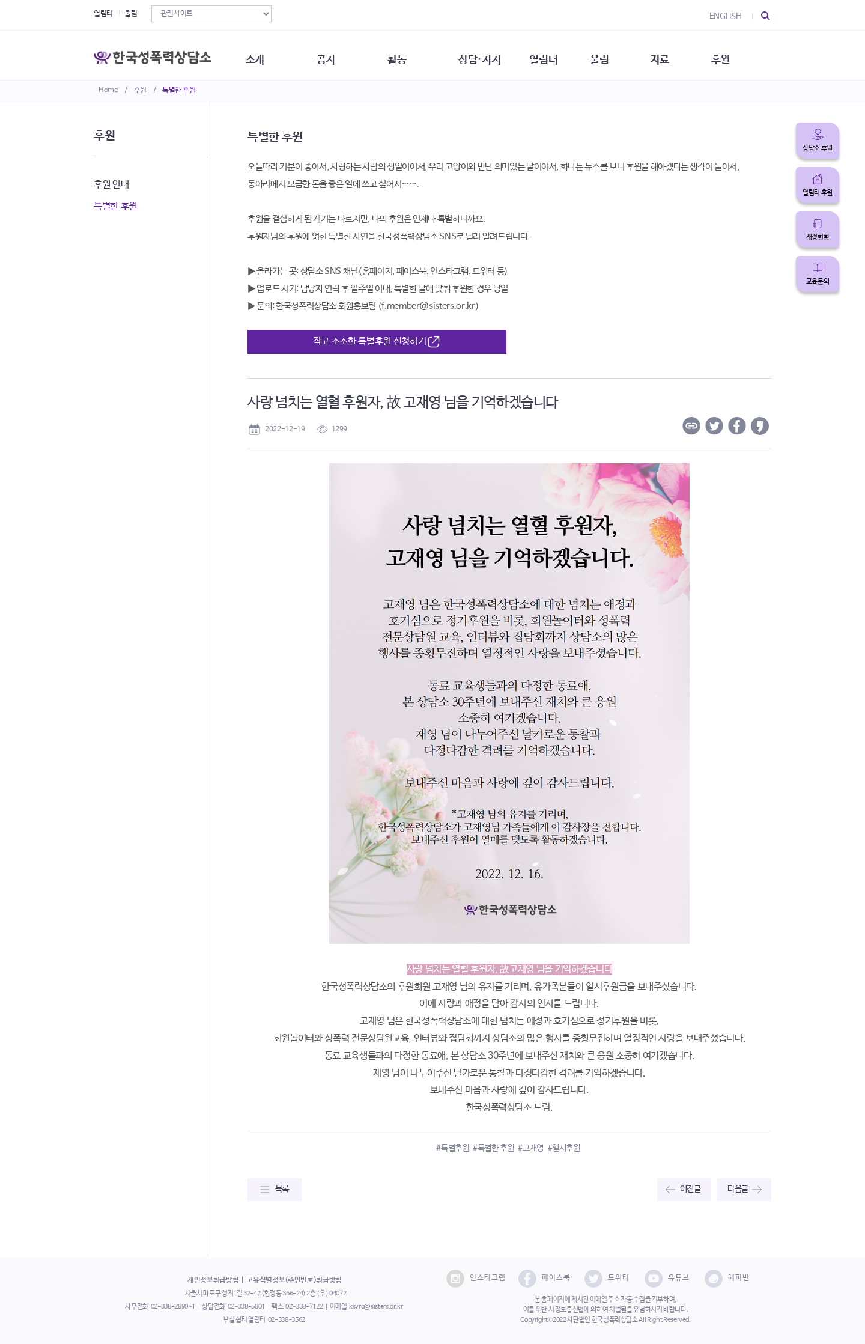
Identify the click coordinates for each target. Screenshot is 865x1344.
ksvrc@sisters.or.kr (375, 1306)
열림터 (103, 14)
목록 (282, 1189)
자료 (679, 54)
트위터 (607, 1279)
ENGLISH (725, 16)
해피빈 (727, 1279)
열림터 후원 (818, 192)
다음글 (737, 1189)
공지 (335, 54)
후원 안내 (111, 184)
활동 (408, 54)
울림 (130, 14)
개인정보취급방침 (212, 1280)
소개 (261, 54)
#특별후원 (452, 1148)
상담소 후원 (818, 148)
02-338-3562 (286, 1320)
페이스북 (544, 1279)
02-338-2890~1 (173, 1306)
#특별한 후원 (493, 1148)
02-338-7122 (304, 1306)
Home (108, 90)
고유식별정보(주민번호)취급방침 (294, 1280)
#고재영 (531, 1148)
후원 (140, 90)
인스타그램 (476, 1279)
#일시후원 (564, 1148)
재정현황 (818, 237)
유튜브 (667, 1279)
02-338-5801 (246, 1306)
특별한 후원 (179, 90)
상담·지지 (493, 54)
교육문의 (818, 281)
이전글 (690, 1189)
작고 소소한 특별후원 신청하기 (377, 342)
